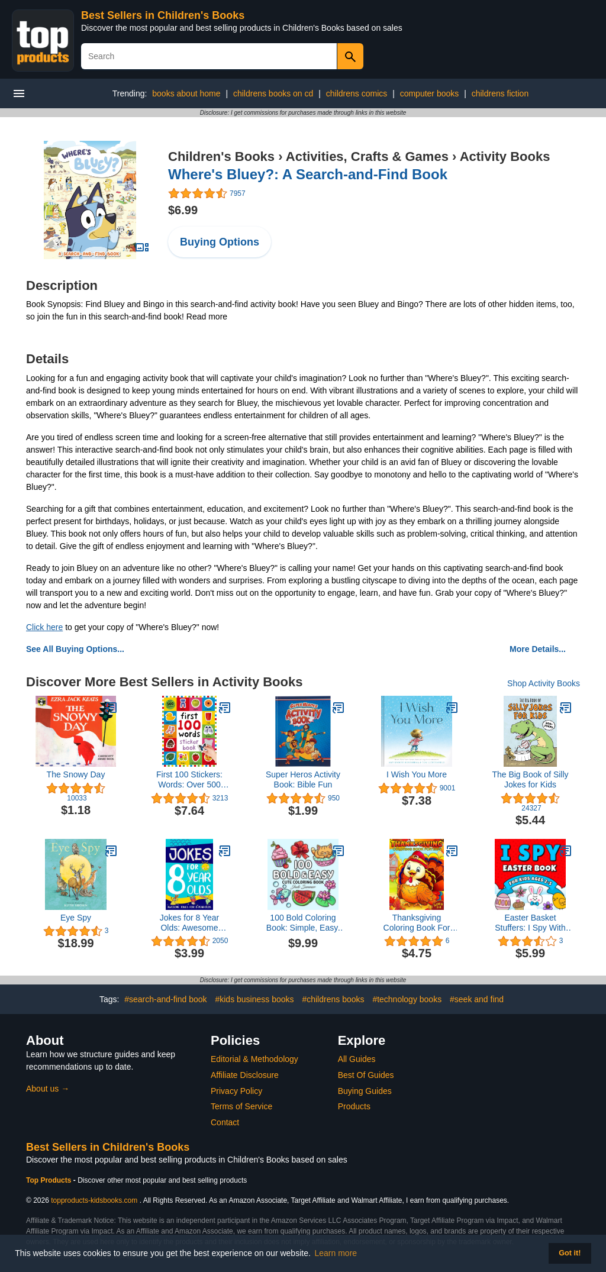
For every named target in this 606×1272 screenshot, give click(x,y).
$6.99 (183, 210)
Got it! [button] (570, 1253)
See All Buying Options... (75, 649)
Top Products (49, 1180)
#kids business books (254, 999)
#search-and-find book (165, 999)
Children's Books (221, 156)
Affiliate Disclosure (245, 1075)
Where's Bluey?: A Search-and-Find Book (307, 174)
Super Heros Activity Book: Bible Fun (303, 779)
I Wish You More (416, 774)
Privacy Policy (236, 1091)
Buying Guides (365, 1091)
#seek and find (477, 999)
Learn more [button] (336, 1253)
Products (354, 1106)
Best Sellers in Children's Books (162, 15)
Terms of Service (241, 1106)
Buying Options (219, 242)
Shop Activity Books (543, 683)
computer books (429, 93)
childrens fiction (500, 93)
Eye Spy (75, 917)
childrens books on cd (273, 93)
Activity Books (505, 156)
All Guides (357, 1059)
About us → (47, 1088)
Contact (225, 1122)
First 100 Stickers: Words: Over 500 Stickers (189, 780)
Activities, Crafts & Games (367, 156)
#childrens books (333, 999)
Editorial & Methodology (254, 1059)
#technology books (406, 999)
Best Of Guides (366, 1075)
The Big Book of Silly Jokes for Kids (530, 779)
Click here (44, 627)
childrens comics (356, 93)
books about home (186, 93)
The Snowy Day (76, 774)
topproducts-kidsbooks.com (94, 1200)
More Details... (538, 649)
